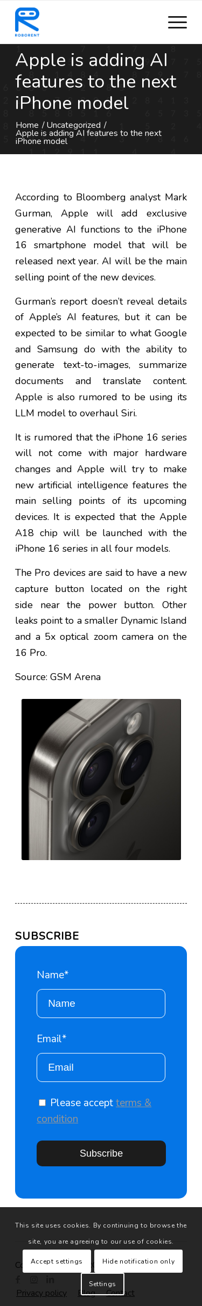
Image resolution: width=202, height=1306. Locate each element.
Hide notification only (138, 1261)
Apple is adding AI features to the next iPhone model (95, 82)
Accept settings (57, 1261)
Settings (102, 1284)
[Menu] (172, 22)
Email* (101, 1057)
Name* (101, 993)
